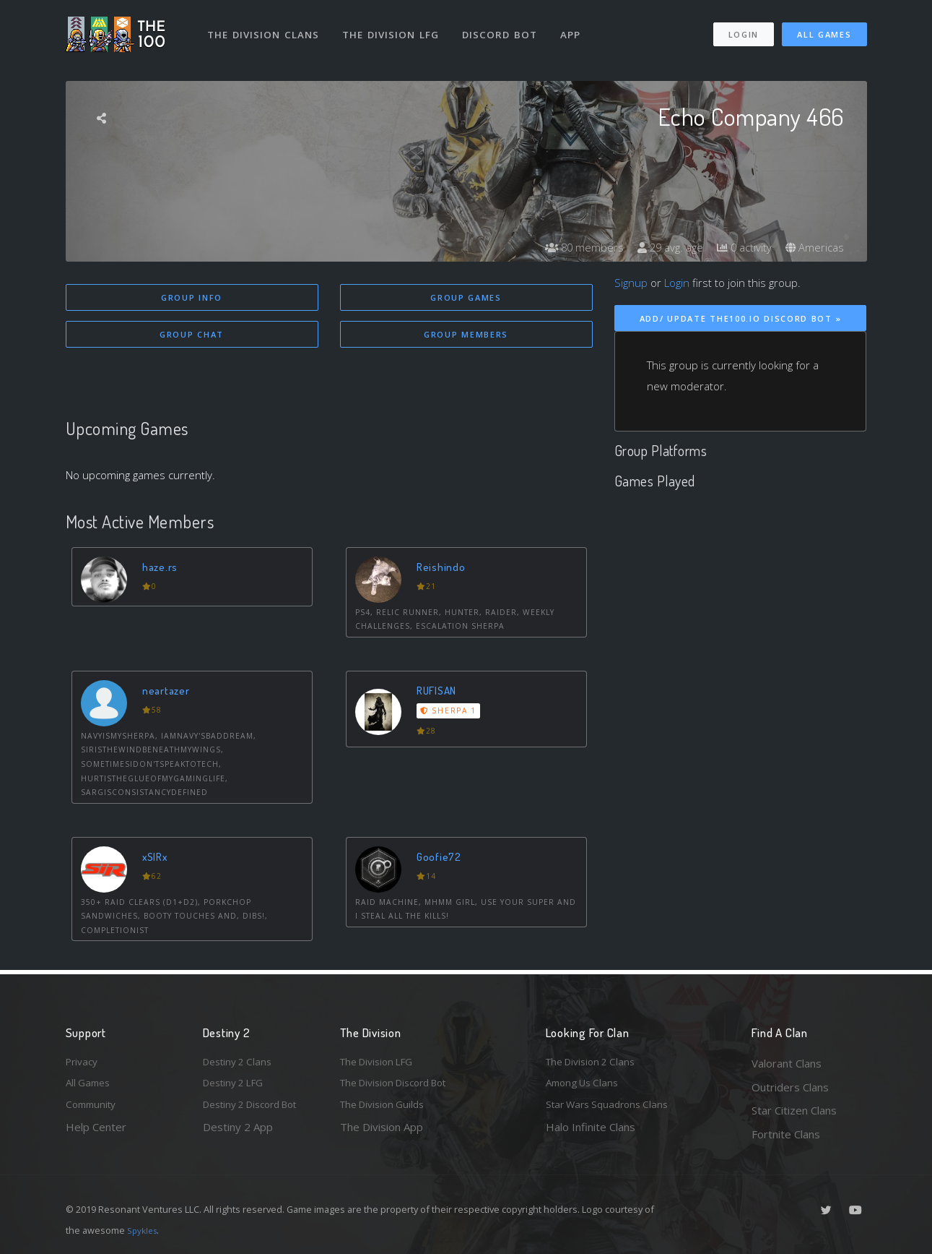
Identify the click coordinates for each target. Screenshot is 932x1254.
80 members (570, 247)
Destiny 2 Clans (241, 1063)
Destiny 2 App (238, 1134)
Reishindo (444, 568)
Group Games (466, 297)
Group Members (466, 335)
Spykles (144, 1230)
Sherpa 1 (450, 713)
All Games (824, 27)
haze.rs (162, 568)
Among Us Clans (586, 1087)
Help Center (96, 1134)
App (576, 27)
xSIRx (158, 859)
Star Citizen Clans (794, 1110)
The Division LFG (395, 27)
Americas (813, 247)
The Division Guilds (387, 1110)
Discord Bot (504, 27)
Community (93, 1110)
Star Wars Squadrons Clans (612, 1110)
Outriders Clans (790, 1087)
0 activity (739, 247)
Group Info (191, 297)
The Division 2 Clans (595, 1063)
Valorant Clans (787, 1063)
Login (743, 27)
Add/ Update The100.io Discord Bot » (741, 318)
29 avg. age (661, 247)
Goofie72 (442, 859)
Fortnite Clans (786, 1134)
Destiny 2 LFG (238, 1087)
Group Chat (192, 335)
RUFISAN (441, 692)
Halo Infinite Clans (590, 1134)
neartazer (169, 692)
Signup (631, 282)
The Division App (381, 1134)
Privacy (84, 1063)
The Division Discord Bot (401, 1087)
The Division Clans (265, 27)
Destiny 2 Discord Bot (258, 1110)
